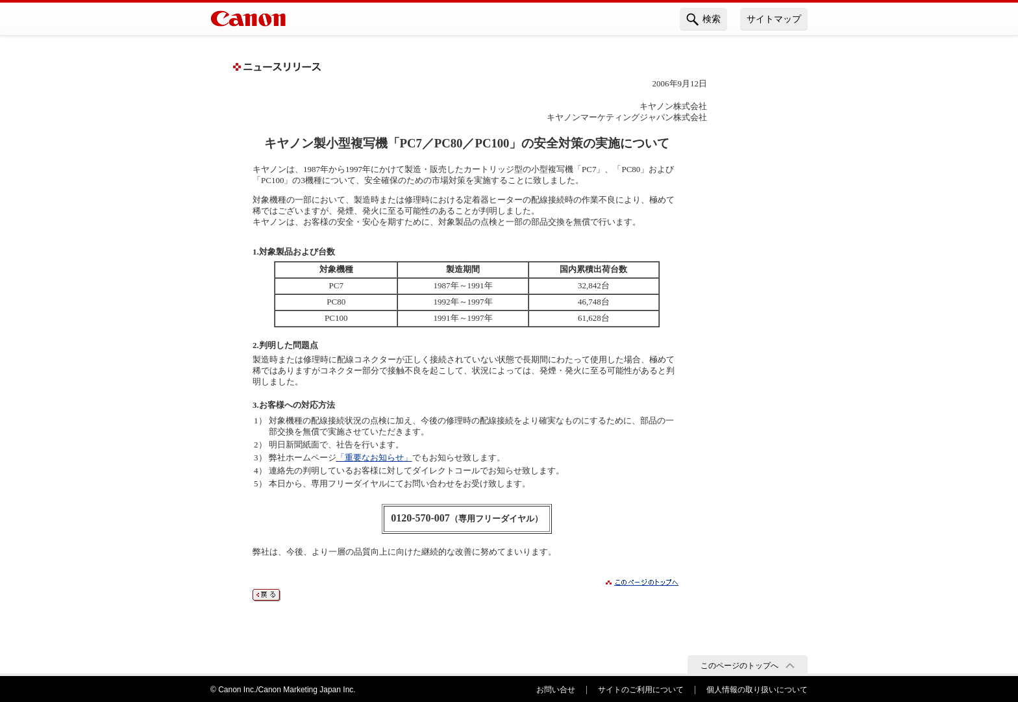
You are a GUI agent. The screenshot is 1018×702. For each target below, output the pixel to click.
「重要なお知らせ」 (374, 457)
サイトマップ (774, 19)
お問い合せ (555, 689)
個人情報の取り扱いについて (757, 689)
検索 (703, 19)
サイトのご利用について (641, 689)
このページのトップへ (739, 665)
